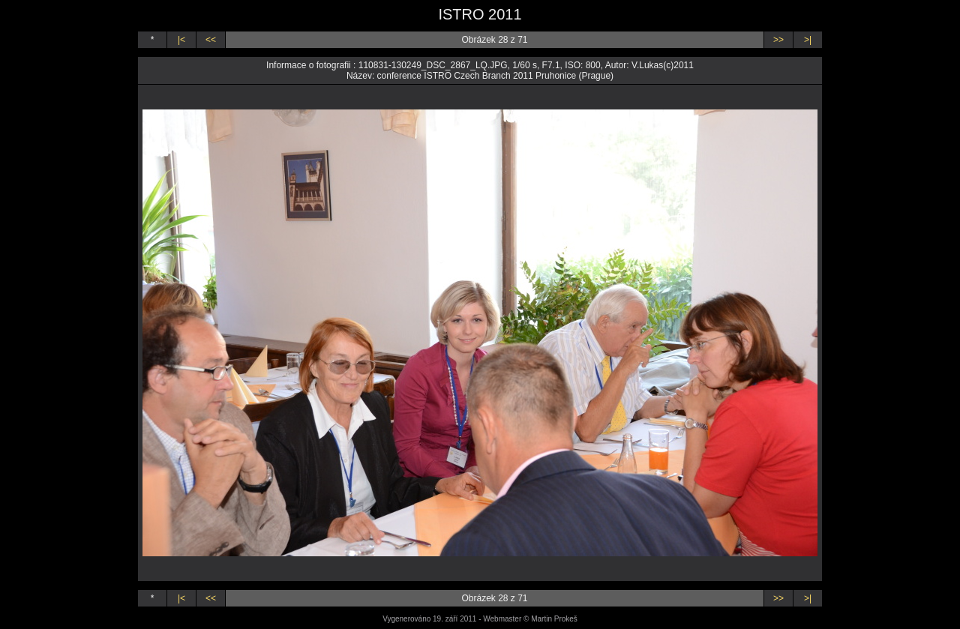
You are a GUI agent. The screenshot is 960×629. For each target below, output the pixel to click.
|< (181, 39)
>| (808, 39)
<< (211, 39)
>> (778, 39)
